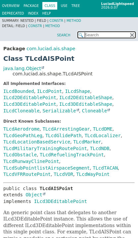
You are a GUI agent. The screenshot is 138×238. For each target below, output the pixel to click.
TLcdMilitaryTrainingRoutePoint (45, 148)
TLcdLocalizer (102, 135)
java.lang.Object (22, 68)
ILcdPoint (49, 91)
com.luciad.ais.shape (50, 48)
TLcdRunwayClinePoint (31, 161)
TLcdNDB (100, 148)
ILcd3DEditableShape (85, 104)
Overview (11, 6)
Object (33, 194)
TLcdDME (103, 129)
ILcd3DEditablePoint (29, 104)
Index (33, 13)
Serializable (59, 110)
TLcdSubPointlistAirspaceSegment (46, 168)
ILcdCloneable (21, 110)
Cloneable (94, 110)
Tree (75, 6)
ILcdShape (77, 91)
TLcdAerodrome (21, 129)
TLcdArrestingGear (66, 129)
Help (46, 13)
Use (64, 6)
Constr (56, 20)
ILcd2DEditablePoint (29, 97)
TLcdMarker (87, 141)
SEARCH (63, 35)
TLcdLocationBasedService (36, 141)
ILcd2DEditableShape (85, 97)
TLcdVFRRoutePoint (27, 174)
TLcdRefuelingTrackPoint (72, 154)
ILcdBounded (18, 91)
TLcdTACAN (105, 168)
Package (31, 6)
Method (74, 20)
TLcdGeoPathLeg (22, 135)
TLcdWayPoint (93, 174)
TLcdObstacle (20, 154)
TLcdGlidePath (63, 135)
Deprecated (13, 13)
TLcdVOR (63, 174)
